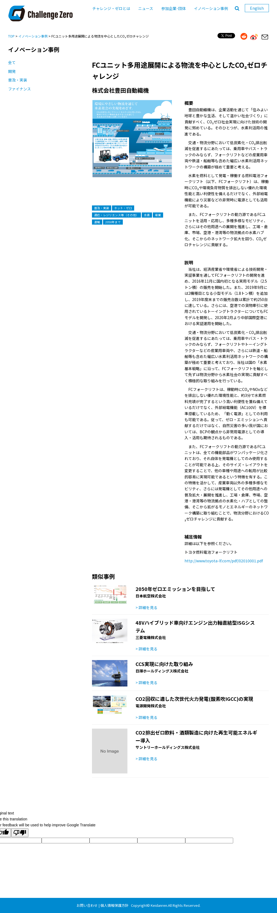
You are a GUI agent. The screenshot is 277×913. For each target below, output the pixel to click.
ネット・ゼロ (123, 208)
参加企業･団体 (173, 8)
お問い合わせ (87, 905)
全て (12, 62)
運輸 (97, 222)
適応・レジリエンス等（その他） (116, 215)
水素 (147, 215)
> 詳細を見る (146, 607)
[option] (132, 144)
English (257, 8)
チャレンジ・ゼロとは (111, 8)
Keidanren (159, 905)
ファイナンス (19, 89)
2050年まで (113, 222)
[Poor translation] (19, 832)
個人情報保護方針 (114, 905)
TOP (11, 36)
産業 (158, 215)
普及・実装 (17, 80)
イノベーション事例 (211, 8)
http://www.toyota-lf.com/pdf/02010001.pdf (223, 560)
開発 (12, 71)
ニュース (145, 8)
